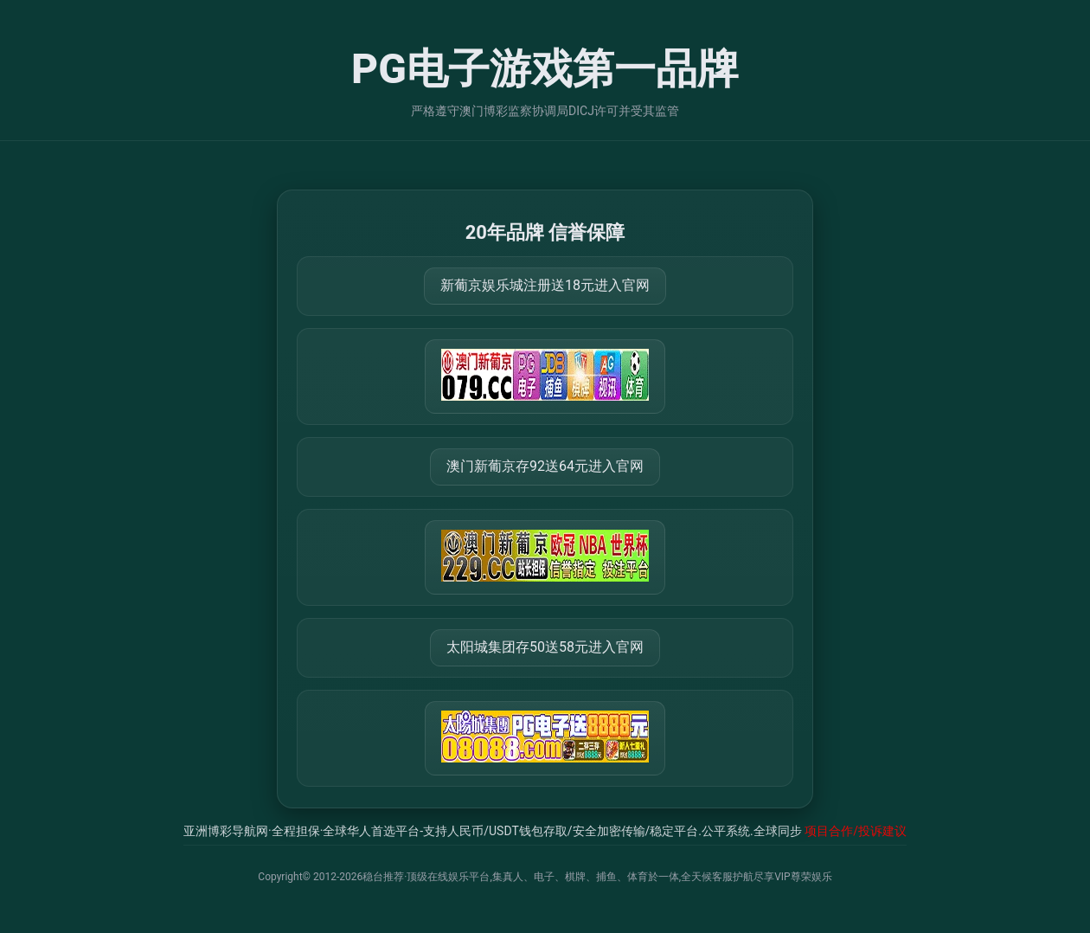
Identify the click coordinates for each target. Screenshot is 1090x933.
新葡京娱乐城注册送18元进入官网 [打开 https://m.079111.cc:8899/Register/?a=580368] (545, 285)
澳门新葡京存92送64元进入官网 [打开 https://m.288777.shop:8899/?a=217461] (545, 466)
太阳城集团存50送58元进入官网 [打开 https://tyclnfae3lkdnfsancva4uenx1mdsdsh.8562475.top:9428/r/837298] (545, 647)
